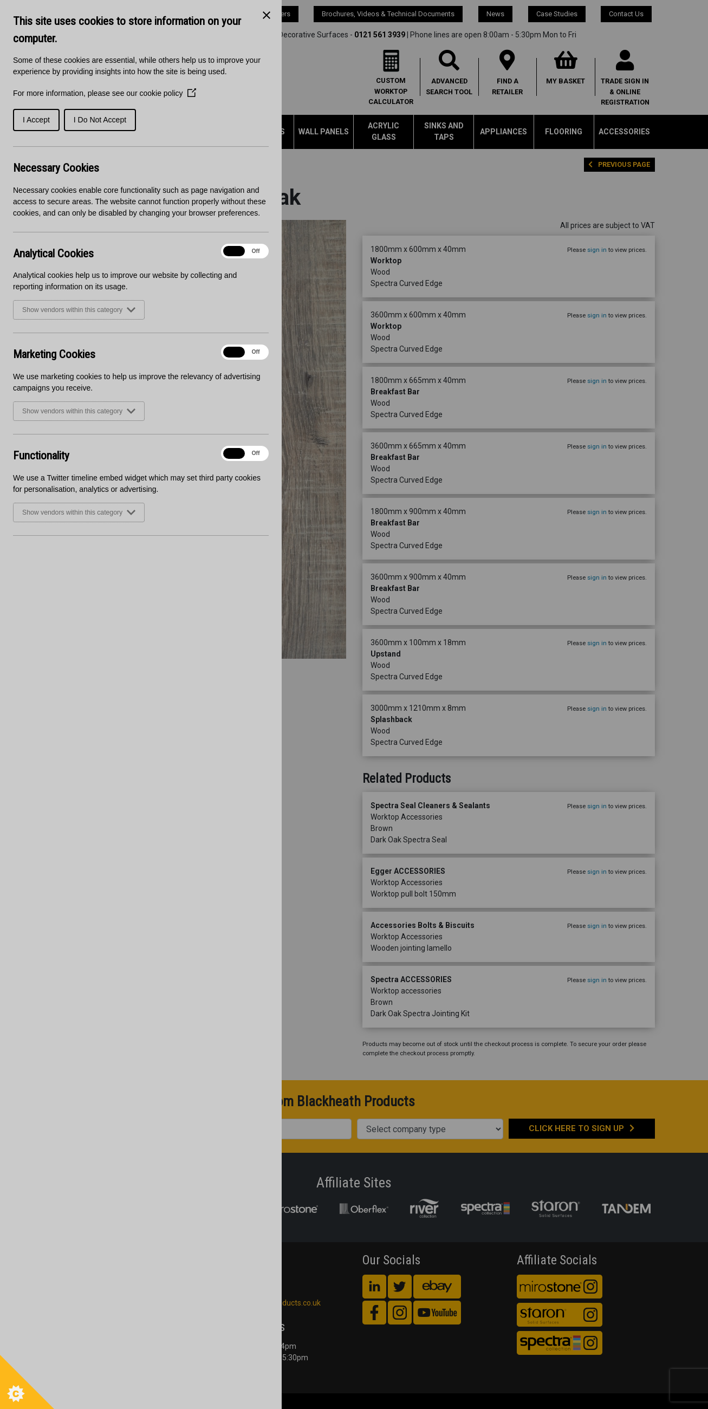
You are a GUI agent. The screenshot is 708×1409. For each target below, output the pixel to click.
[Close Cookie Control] (266, 15)
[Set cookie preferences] (27, 1382)
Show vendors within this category (78, 310)
